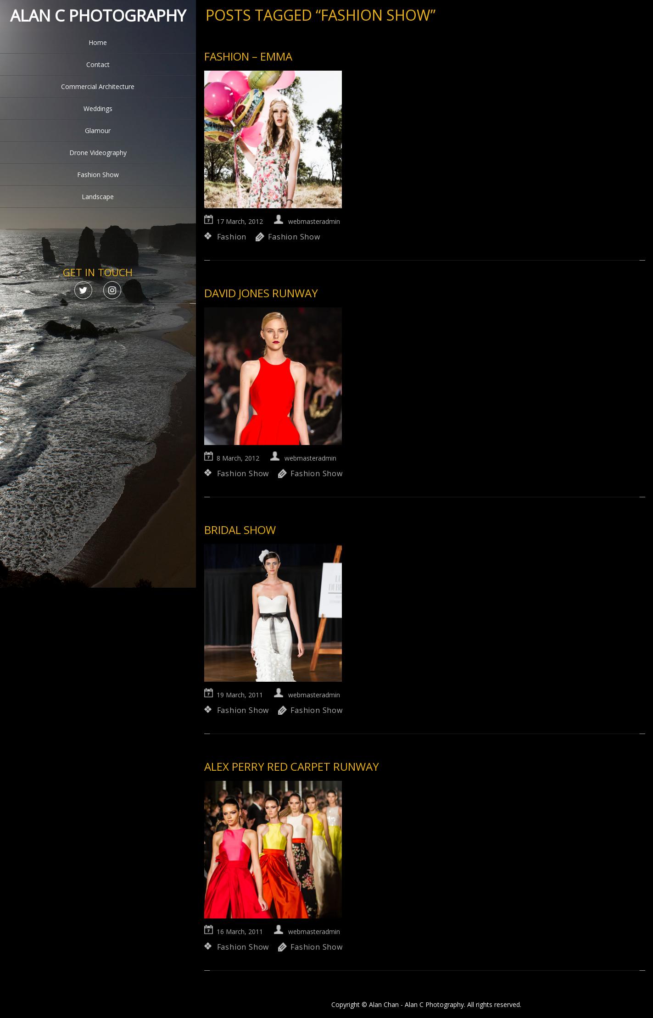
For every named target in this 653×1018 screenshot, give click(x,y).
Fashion (232, 237)
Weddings (98, 108)
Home (98, 42)
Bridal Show (240, 529)
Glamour (98, 130)
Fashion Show (98, 174)
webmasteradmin (314, 221)
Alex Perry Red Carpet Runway (291, 766)
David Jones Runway (261, 292)
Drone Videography (98, 152)
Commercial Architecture (97, 86)
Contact (98, 64)
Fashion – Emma (248, 56)
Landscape (98, 196)
